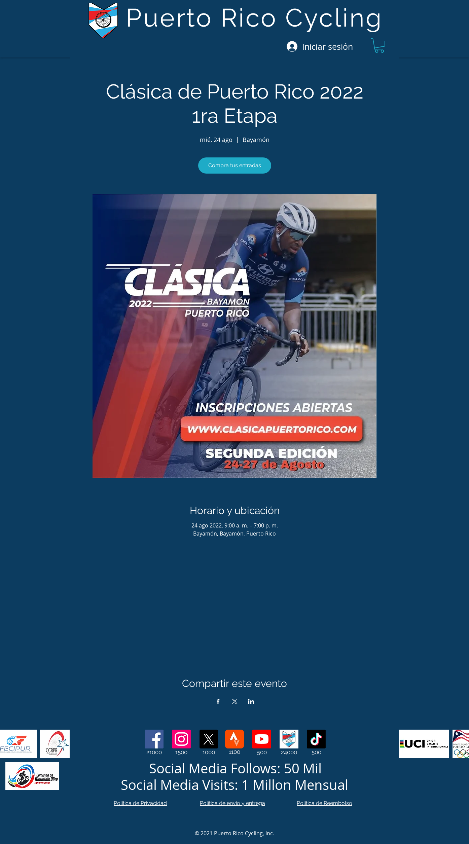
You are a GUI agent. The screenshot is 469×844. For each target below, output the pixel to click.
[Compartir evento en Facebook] (218, 701)
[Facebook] (154, 739)
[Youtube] (261, 739)
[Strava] (234, 739)
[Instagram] (181, 739)
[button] (379, 45)
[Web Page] (289, 739)
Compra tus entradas (234, 165)
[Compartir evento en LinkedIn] (251, 701)
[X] (208, 739)
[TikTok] (316, 739)
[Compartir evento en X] (234, 701)
